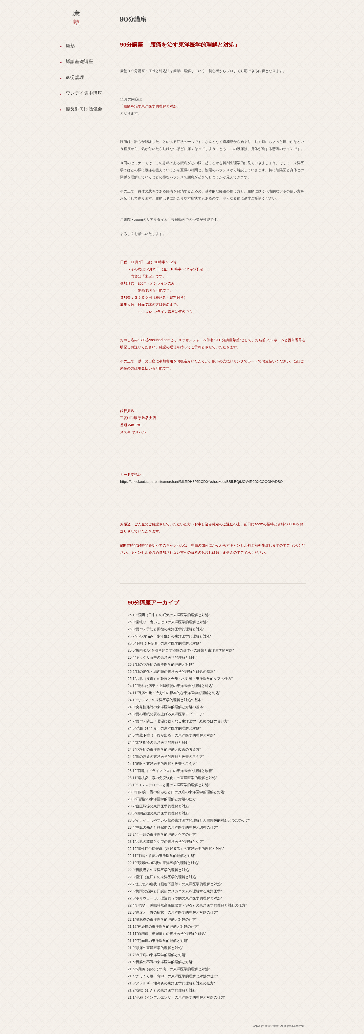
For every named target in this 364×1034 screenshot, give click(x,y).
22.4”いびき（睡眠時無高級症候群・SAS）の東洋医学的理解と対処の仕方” (187, 905)
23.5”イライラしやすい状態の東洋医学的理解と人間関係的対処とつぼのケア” (189, 820)
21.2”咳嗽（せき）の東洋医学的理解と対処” (162, 990)
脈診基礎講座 (79, 61)
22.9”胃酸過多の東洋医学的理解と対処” (159, 870)
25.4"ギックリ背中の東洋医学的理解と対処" (162, 657)
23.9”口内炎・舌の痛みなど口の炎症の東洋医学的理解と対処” (176, 792)
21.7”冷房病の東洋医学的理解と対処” (157, 955)
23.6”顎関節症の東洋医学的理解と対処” (159, 813)
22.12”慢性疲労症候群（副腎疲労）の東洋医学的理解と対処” (176, 849)
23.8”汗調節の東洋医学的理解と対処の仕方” (162, 799)
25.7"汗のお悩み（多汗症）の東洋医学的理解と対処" (169, 636)
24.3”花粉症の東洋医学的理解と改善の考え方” (164, 749)
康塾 (70, 45)
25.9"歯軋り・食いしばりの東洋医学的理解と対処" (168, 622)
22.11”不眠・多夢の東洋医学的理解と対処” (161, 856)
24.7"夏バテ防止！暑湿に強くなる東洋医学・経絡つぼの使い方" (178, 721)
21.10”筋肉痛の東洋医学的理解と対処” (158, 941)
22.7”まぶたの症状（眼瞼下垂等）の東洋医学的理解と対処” (175, 884)
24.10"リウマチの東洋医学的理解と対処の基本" (165, 700)
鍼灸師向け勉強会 (84, 111)
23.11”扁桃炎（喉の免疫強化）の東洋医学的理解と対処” (172, 778)
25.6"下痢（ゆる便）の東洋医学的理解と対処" (164, 643)
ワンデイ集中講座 (84, 94)
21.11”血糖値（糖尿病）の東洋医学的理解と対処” (167, 934)
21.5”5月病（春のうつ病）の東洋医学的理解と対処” (169, 969)
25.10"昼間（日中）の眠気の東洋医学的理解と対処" (169, 615)
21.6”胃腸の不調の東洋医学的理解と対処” (161, 962)
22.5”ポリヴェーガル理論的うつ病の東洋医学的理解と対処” (175, 898)
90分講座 (75, 78)
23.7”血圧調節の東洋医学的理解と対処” (159, 806)
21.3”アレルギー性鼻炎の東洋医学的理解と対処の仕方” (171, 983)
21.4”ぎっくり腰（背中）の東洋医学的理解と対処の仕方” (173, 976)
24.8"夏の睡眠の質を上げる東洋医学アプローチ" (166, 714)
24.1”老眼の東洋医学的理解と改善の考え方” (162, 764)
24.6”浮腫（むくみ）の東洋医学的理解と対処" (164, 728)
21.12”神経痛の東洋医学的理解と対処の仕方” (163, 926)
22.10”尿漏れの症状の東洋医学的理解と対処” (163, 863)
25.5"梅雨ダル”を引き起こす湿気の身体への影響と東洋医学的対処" (181, 650)
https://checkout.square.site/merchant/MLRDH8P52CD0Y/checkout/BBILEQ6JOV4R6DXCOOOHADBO (201, 482)
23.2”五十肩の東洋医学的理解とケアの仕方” (162, 834)
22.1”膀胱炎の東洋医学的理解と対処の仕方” (162, 919)
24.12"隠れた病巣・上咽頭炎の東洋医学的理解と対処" (170, 686)
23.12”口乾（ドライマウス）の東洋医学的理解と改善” (170, 771)
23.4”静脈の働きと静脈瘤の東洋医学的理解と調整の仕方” (173, 827)
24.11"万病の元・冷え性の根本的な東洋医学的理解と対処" (174, 693)
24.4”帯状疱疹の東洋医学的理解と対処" (159, 742)
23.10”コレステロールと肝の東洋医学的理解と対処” (169, 785)
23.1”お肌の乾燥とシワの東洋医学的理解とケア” (166, 841)
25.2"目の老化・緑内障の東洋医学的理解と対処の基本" (171, 672)
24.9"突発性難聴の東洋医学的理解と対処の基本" (166, 707)
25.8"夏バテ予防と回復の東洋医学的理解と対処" (166, 629)
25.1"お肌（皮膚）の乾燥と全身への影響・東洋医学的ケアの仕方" (180, 679)
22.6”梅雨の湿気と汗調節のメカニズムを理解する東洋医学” (175, 891)
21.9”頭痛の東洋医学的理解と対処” (155, 948)
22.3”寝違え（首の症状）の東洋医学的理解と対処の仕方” (173, 912)
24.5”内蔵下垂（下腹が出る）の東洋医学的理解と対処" (171, 735)
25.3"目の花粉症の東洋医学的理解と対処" (161, 664)
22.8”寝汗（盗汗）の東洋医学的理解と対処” (162, 877)
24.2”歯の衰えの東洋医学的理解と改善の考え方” (166, 757)
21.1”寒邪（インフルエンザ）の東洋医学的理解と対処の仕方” (176, 997)
